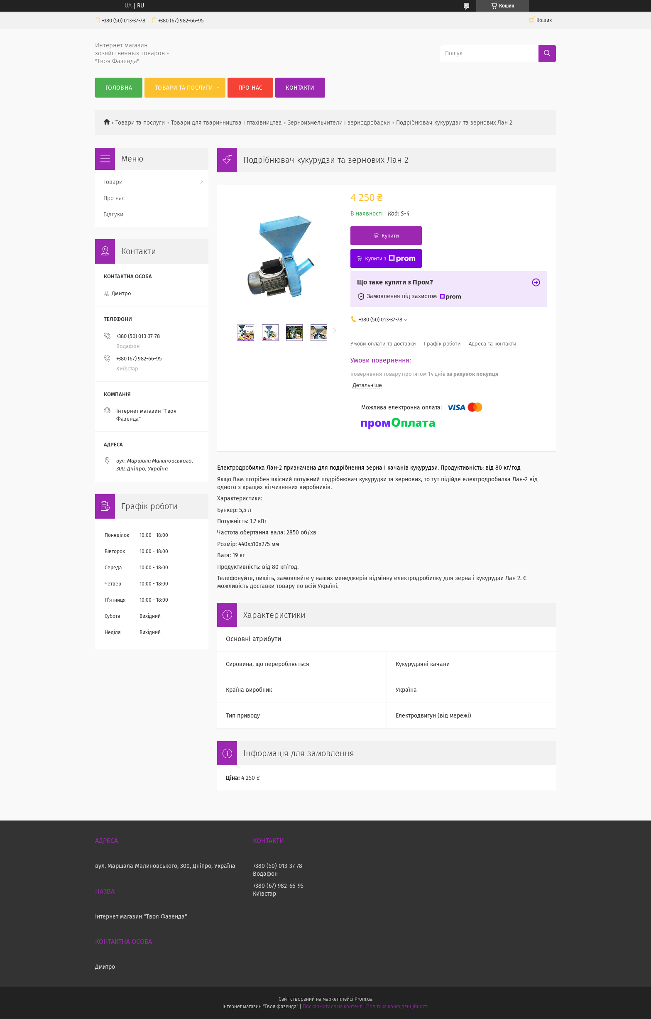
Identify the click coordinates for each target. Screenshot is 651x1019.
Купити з (390, 258)
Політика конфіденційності (397, 1006)
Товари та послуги (184, 87)
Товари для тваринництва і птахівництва (226, 122)
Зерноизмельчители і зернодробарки (339, 122)
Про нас (250, 87)
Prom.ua (363, 999)
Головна (118, 87)
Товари (112, 182)
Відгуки (113, 214)
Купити (390, 236)
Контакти (300, 87)
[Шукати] (547, 53)
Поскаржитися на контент (332, 1006)
